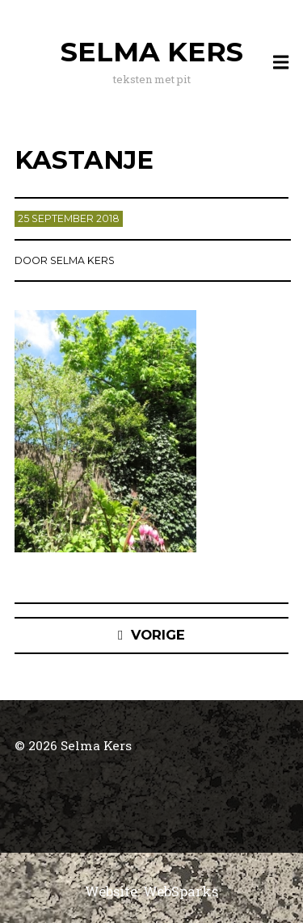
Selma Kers (152, 52)
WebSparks (180, 891)
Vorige (158, 635)
